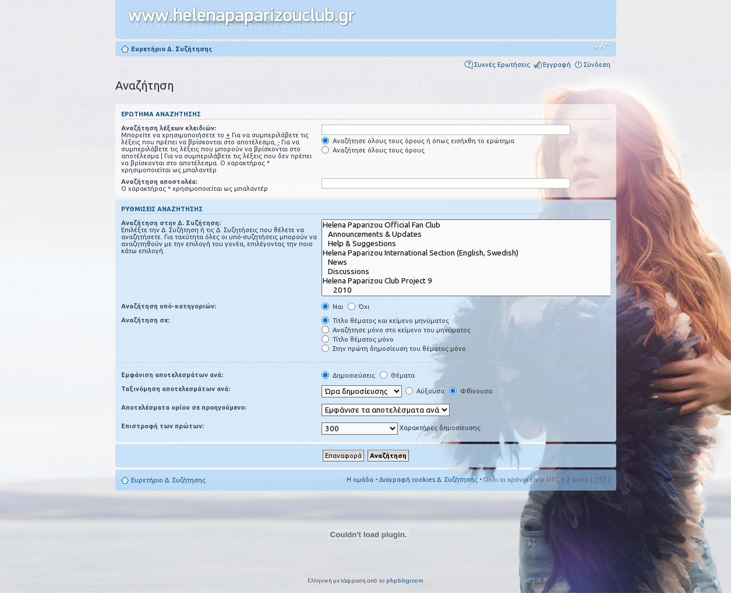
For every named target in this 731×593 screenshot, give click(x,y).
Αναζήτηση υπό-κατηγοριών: (168, 306)
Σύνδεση (597, 64)
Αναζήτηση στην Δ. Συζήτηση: (171, 222)
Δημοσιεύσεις (348, 375)
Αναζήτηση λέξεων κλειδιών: (168, 128)
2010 (475, 290)
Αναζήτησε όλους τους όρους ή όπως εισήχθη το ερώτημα (418, 140)
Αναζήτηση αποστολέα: (159, 181)
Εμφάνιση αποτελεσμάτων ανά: (172, 374)
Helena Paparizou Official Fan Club (475, 225)
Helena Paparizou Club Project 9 (475, 281)
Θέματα (397, 375)
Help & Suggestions (475, 243)
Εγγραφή (557, 64)
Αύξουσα (424, 391)
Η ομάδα (360, 479)
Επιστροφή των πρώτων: (162, 425)
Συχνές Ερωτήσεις (502, 64)
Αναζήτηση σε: (145, 320)
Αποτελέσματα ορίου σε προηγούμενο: (183, 407)
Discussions (475, 271)
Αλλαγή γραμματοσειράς (602, 46)
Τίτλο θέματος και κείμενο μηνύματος (385, 320)
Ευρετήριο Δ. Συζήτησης (171, 48)
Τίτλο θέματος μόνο (358, 339)
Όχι (358, 306)
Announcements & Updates (475, 234)
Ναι (332, 306)
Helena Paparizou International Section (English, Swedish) (475, 253)
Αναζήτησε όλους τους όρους (373, 150)
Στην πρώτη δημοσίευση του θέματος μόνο (394, 348)
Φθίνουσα (470, 391)
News (475, 262)
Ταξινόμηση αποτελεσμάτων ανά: (175, 388)
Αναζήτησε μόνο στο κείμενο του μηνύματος (396, 329)
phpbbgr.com (404, 580)
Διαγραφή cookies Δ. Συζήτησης (428, 479)
